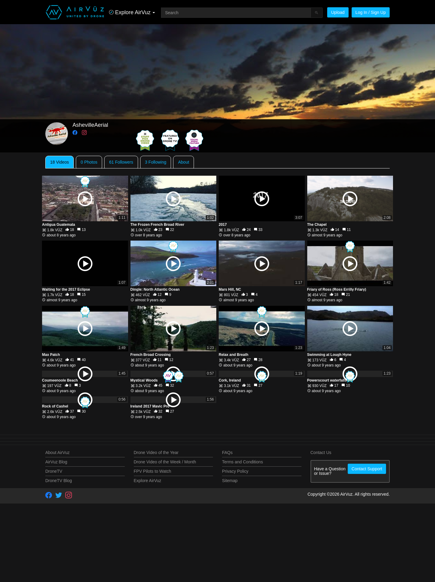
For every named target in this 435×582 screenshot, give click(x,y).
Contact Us (321, 530)
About (183, 162)
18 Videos (59, 162)
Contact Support (367, 547)
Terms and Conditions (242, 540)
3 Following (155, 162)
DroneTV (53, 549)
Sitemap (229, 558)
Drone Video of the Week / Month (165, 540)
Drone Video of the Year (156, 530)
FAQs (227, 530)
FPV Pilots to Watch (152, 549)
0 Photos (89, 162)
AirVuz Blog (56, 540)
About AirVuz (57, 530)
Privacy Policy (235, 549)
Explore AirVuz (147, 558)
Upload (337, 12)
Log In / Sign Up (371, 12)
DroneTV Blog (58, 558)
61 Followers (121, 162)
